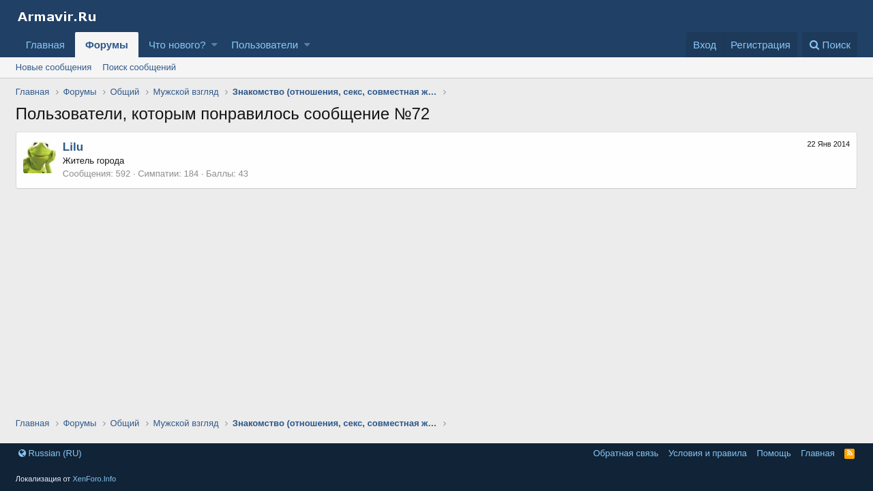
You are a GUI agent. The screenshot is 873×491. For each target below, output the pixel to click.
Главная (45, 44)
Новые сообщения (54, 67)
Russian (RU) (50, 453)
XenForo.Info (94, 479)
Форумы (106, 44)
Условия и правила (707, 453)
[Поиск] (829, 44)
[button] (214, 44)
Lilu (73, 146)
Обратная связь (626, 453)
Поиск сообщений (139, 67)
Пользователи (264, 44)
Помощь (774, 453)
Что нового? (177, 44)
